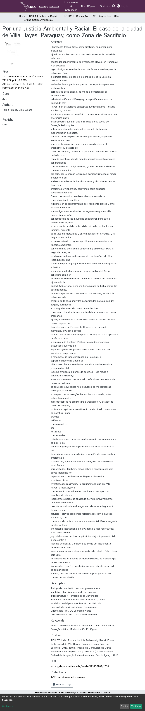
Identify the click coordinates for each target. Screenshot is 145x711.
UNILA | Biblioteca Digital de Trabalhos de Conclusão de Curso (44, 16)
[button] (118, 6)
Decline (124, 706)
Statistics (105, 6)
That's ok (136, 706)
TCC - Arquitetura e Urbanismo (106, 16)
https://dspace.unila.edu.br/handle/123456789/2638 (80, 666)
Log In (124, 6)
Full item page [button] (62, 684)
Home (22, 16)
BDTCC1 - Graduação (76, 16)
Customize (7, 706)
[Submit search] (114, 6)
